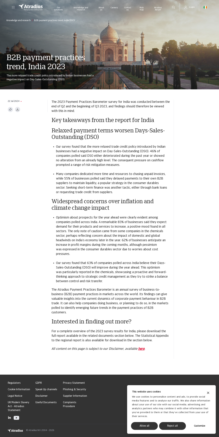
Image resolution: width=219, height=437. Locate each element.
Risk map (142, 9)
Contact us (127, 9)
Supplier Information (75, 396)
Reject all (172, 426)
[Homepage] (31, 7)
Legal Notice (15, 396)
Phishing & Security (74, 389)
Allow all (144, 426)
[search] (173, 7)
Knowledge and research (81, 9)
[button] (13, 7)
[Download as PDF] (17, 109)
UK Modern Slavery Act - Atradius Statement (18, 406)
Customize (199, 426)
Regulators (14, 383)
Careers (114, 8)
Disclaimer (41, 396)
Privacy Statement (74, 383)
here (141, 349)
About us (101, 9)
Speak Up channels (46, 389)
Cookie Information (19, 389)
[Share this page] (10, 109)
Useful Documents (46, 402)
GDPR (38, 383)
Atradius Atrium (158, 9)
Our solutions (58, 9)
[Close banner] (208, 393)
